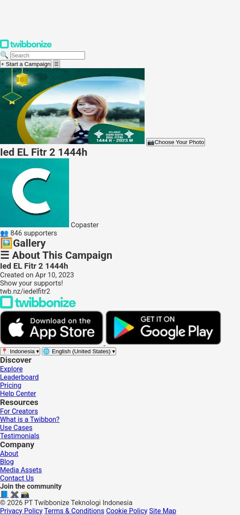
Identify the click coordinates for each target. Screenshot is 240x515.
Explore (11, 369)
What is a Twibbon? (30, 419)
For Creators (19, 411)
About (9, 453)
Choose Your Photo (175, 142)
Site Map (163, 511)
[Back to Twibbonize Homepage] (38, 306)
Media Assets (21, 470)
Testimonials (19, 436)
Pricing (11, 385)
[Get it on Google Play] (163, 343)
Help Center (18, 393)
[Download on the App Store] (52, 343)
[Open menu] (56, 64)
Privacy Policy (21, 511)
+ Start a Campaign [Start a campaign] (26, 64)
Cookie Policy (127, 511)
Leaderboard (19, 377)
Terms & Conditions (74, 511)
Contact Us (17, 478)
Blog (7, 462)
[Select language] (79, 351)
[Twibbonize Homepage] (26, 47)
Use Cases (16, 428)
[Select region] (20, 351)
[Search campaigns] (47, 55)
